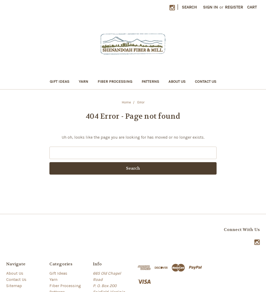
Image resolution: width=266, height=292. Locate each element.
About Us (177, 81)
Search (189, 7)
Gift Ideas (59, 81)
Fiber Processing (115, 81)
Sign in (210, 7)
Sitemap (14, 285)
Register (234, 7)
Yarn (83, 81)
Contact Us (205, 81)
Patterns (150, 81)
